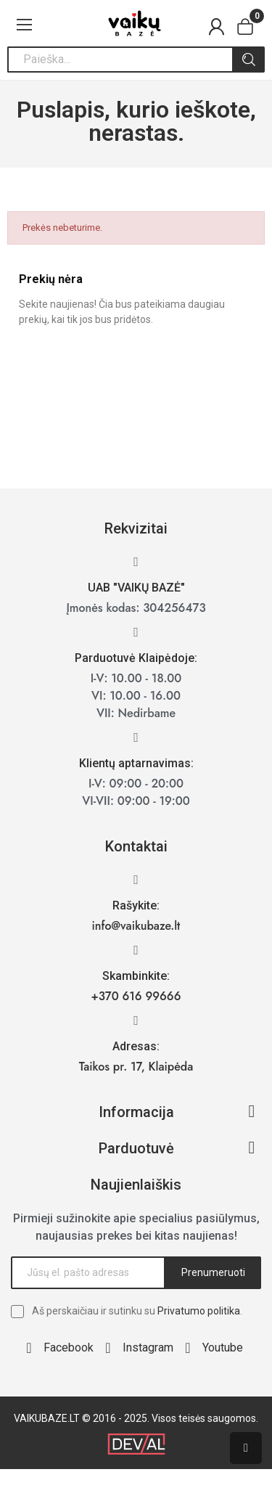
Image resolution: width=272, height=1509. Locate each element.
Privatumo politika (198, 1311)
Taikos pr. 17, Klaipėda (136, 1066)
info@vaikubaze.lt (136, 925)
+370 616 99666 (136, 996)
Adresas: (136, 1046)
